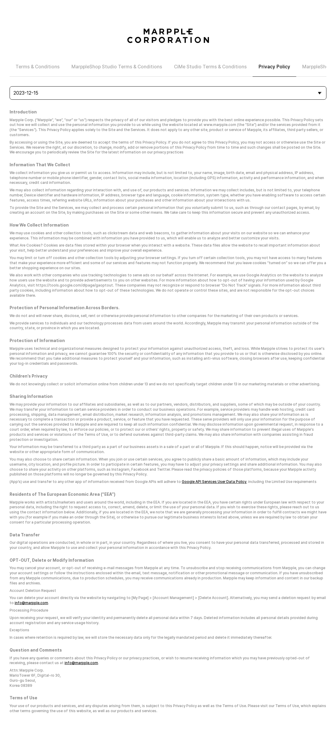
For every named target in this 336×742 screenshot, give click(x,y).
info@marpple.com (31, 603)
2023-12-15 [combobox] (25, 93)
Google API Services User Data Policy (214, 482)
